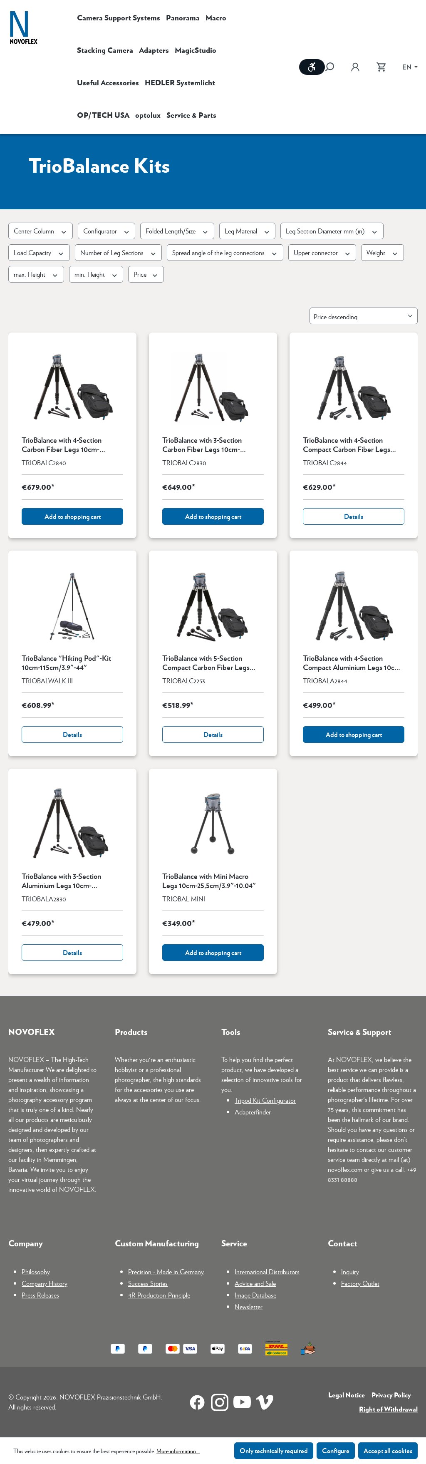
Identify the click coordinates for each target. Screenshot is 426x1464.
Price (146, 274)
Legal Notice (346, 1395)
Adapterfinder (253, 1112)
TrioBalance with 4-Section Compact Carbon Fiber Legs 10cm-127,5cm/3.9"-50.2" (346, 444)
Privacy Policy (391, 1395)
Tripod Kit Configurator (265, 1100)
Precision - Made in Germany (166, 1271)
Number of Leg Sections (118, 252)
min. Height (96, 274)
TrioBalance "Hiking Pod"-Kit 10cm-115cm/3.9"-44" (66, 662)
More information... (178, 1451)
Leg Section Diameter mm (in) (332, 231)
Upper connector (322, 252)
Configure (335, 1450)
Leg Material (247, 231)
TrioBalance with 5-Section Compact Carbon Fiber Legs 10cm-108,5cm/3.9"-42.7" (206, 662)
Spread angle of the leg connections (225, 252)
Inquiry (350, 1271)
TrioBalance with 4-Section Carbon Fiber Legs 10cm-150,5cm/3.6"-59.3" (62, 444)
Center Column (40, 231)
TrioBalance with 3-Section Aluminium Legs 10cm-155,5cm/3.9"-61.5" (61, 880)
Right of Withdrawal (388, 1409)
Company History (44, 1283)
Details (353, 516)
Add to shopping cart (73, 516)
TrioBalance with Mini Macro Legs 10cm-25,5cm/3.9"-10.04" (209, 880)
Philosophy (36, 1271)
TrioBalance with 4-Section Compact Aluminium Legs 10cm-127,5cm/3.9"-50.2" (353, 662)
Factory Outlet (360, 1283)
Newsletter (249, 1306)
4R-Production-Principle (159, 1295)
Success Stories (148, 1283)
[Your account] (355, 67)
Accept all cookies (388, 1450)
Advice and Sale (255, 1283)
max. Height (36, 274)
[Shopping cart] (381, 67)
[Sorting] (364, 316)
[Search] (333, 67)
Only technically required (274, 1450)
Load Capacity (39, 252)
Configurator (106, 231)
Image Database (255, 1295)
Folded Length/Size (177, 231)
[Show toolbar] (312, 67)
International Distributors (267, 1271)
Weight (383, 252)
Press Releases (40, 1295)
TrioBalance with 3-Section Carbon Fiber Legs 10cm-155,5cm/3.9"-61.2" (202, 444)
